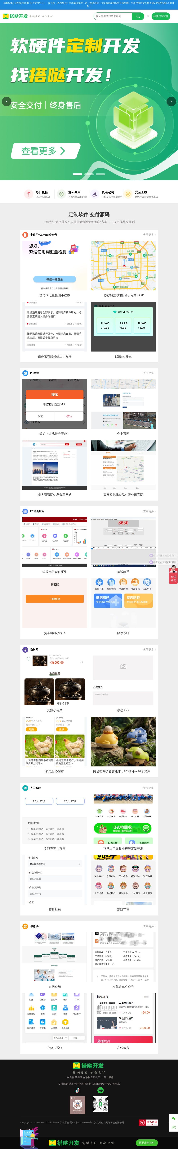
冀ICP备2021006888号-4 (82, 1122)
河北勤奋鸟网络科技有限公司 (109, 1122)
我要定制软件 (161, 16)
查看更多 (149, 234)
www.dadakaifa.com (50, 1122)
